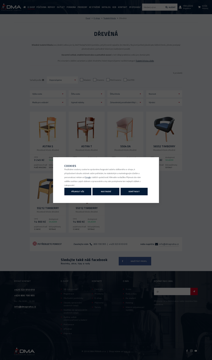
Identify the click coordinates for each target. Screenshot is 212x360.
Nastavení (106, 191)
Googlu (88, 177)
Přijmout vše (77, 191)
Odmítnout (134, 191)
